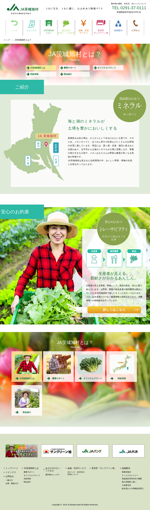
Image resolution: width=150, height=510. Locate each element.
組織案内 (118, 30)
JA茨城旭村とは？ (49, 31)
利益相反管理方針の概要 (132, 479)
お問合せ (135, 30)
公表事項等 (126, 485)
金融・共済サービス (83, 31)
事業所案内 (126, 472)
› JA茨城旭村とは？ (21, 40)
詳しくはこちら (114, 309)
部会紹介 (68, 74)
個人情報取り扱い (129, 482)
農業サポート (70, 68)
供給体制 (34, 74)
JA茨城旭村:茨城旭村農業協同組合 (21, 8)
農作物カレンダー (52, 475)
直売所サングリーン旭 (101, 31)
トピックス (31, 30)
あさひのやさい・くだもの (66, 31)
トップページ (12, 468)
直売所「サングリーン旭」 (104, 468)
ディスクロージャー (130, 475)
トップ (14, 30)
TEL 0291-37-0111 (129, 7)
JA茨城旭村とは (37, 68)
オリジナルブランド (106, 68)
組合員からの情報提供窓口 (133, 488)
